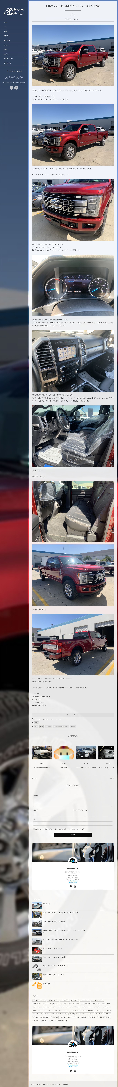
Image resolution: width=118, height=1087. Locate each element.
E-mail (75, 810)
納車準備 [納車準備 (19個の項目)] (92, 1017)
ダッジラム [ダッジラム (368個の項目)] (65, 1000)
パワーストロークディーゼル (61, 726)
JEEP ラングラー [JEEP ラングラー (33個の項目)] (61, 1013)
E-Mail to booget (74, 881)
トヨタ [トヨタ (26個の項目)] (107, 1013)
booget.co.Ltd (72, 868)
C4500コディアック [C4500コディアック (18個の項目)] (104, 1017)
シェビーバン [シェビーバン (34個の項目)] (49, 1013)
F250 (36, 726)
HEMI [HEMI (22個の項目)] (62, 1017)
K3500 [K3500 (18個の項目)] (35, 1020)
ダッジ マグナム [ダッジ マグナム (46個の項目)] (64, 1010)
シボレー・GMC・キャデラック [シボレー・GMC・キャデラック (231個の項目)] (52, 1003)
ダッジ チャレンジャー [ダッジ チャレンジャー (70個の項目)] (73, 1007)
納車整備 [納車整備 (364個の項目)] (75, 1000)
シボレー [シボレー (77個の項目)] (61, 1007)
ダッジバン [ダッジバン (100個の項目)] (106, 1003)
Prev (34, 778)
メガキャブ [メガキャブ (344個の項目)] (85, 1000)
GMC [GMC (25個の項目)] (35, 1017)
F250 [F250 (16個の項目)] (51, 1020)
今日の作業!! (46, 983)
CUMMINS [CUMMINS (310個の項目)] (37, 1003)
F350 (41, 726)
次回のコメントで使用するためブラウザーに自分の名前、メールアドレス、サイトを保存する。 (61, 829)
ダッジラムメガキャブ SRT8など (52, 948)
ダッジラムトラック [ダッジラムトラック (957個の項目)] (39, 1000)
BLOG (73, 14)
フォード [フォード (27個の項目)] (99, 1013)
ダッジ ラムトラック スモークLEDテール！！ (56, 966)
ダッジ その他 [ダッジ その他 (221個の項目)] (69, 1003)
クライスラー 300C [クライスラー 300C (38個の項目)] (87, 1010)
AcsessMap (74, 882)
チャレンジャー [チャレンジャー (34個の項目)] (38, 1013)
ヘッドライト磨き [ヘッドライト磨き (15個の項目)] (61, 1020)
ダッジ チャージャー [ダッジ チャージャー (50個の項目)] (50, 1010)
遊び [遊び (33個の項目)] (71, 1013)
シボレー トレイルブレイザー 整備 (53, 974)
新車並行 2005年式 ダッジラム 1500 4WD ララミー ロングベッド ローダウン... (64, 931)
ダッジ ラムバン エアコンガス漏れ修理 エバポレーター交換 (60, 912)
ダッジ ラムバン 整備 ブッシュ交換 (54, 921)
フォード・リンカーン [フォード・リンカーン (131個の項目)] (83, 1003)
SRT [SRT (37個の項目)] (98, 1010)
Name (34, 810)
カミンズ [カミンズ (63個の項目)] (97, 1007)
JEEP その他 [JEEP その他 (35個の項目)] (107, 1010)
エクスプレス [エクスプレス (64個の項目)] (87, 1007)
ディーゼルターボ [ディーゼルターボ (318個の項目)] (97, 1000)
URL (34, 819)
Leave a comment (48, 719)
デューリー (48, 726)
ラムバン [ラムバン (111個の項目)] (95, 1003)
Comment (35, 795)
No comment (37, 719)
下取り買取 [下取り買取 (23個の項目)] (54, 1017)
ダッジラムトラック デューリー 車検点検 (54, 957)
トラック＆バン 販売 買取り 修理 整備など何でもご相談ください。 (61, 939)
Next (111, 778)
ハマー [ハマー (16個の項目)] (43, 1020)
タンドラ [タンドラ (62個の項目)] (106, 1007)
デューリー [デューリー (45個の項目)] (75, 1010)
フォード (73, 726)
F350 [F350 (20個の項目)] (83, 1017)
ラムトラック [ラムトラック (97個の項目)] (37, 1007)
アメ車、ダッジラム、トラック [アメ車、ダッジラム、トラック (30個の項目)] (84, 1013)
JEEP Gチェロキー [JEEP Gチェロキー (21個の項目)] (73, 1017)
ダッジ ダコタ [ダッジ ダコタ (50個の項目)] (37, 1010)
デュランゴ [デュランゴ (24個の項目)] (44, 1017)
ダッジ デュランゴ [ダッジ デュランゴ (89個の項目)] (49, 1007)
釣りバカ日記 (46, 904)
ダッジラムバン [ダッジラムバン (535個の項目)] (53, 1000)
